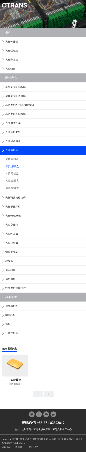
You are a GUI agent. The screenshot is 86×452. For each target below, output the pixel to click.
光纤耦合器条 (13, 141)
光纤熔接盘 (11, 150)
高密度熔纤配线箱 (15, 114)
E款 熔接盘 (12, 173)
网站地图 (6, 447)
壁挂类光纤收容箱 (15, 96)
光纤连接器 (11, 41)
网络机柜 (10, 315)
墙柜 (7, 324)
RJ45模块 (10, 270)
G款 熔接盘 (12, 180)
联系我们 (33, 447)
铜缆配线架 (11, 252)
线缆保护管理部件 (15, 288)
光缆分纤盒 (11, 243)
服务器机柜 (11, 306)
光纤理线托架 (13, 123)
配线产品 (11, 77)
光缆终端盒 (11, 233)
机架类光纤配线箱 (15, 87)
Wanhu (22, 443)
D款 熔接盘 (12, 166)
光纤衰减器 (11, 59)
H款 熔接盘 (12, 187)
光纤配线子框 (13, 206)
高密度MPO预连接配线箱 (19, 105)
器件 (8, 32)
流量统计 (20, 447)
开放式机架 (11, 333)
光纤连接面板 (13, 132)
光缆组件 (10, 68)
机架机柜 (11, 297)
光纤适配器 (11, 50)
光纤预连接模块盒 (15, 197)
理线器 (9, 261)
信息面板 (10, 279)
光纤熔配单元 (13, 215)
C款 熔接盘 (12, 159)
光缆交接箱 (11, 224)
